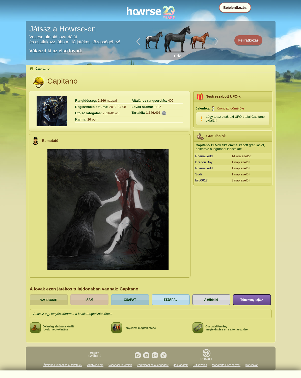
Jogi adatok (181, 364)
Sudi (198, 174)
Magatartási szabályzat (226, 364)
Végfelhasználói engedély (152, 364)
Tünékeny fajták (251, 299)
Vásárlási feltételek (120, 364)
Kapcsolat (251, 364)
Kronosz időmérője (230, 108)
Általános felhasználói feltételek (62, 364)
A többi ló (211, 299)
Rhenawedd (204, 156)
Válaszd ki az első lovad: (56, 50)
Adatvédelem (95, 364)
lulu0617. (202, 180)
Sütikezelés (200, 364)
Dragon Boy (204, 162)
